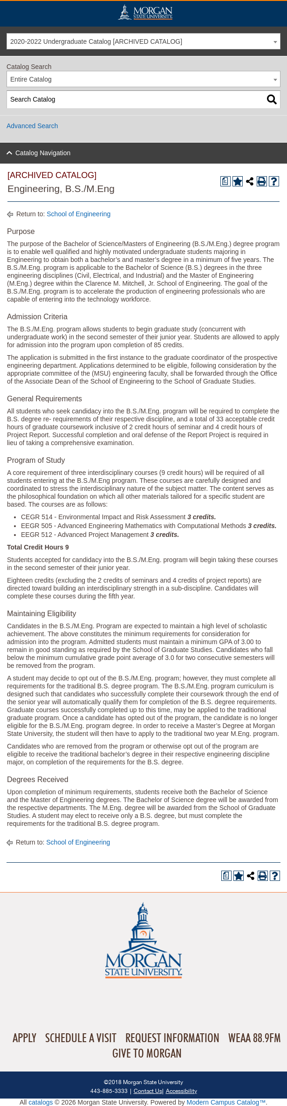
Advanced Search (32, 126)
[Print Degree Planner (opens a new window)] (225, 181)
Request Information (172, 1038)
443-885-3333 (109, 1090)
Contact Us (148, 1090)
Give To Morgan (147, 1054)
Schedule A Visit (80, 1038)
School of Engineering (78, 214)
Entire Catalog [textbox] (31, 79)
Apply (24, 1038)
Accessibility (181, 1090)
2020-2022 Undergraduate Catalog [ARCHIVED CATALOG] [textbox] (96, 41)
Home (144, 12)
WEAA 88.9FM (254, 1038)
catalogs (40, 1102)
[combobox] (143, 41)
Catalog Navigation (42, 153)
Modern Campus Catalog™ (226, 1102)
